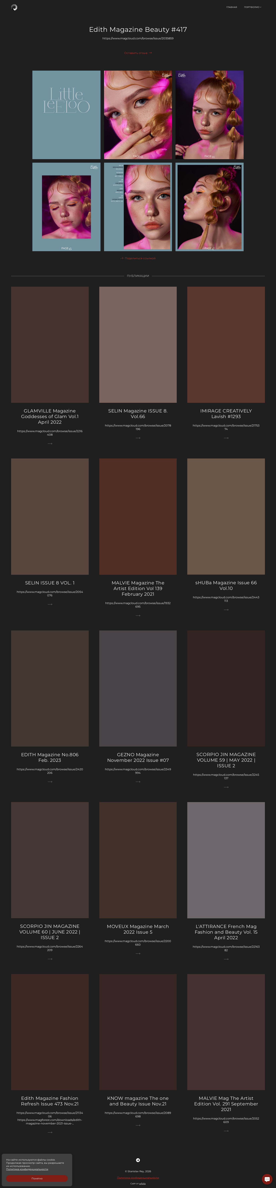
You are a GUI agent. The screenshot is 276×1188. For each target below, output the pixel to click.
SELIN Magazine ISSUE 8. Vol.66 (138, 420)
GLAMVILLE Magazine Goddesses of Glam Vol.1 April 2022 (50, 423)
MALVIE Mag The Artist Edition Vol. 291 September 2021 (226, 1110)
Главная (231, 7)
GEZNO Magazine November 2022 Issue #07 (138, 764)
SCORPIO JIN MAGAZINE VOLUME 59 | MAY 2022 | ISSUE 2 (226, 767)
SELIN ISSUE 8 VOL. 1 (49, 589)
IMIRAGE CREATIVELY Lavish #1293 (226, 420)
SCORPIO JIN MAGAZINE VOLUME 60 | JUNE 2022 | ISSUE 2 (49, 938)
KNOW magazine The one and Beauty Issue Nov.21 (138, 1107)
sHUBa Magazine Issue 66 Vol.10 (226, 592)
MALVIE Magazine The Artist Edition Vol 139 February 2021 (138, 595)
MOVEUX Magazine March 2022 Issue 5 (138, 936)
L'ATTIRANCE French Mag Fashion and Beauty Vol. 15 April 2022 (226, 938)
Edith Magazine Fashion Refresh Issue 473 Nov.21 (50, 1107)
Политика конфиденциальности (138, 1184)
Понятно (37, 1178)
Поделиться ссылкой (140, 265)
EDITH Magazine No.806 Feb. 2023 (50, 764)
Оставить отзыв (136, 53)
